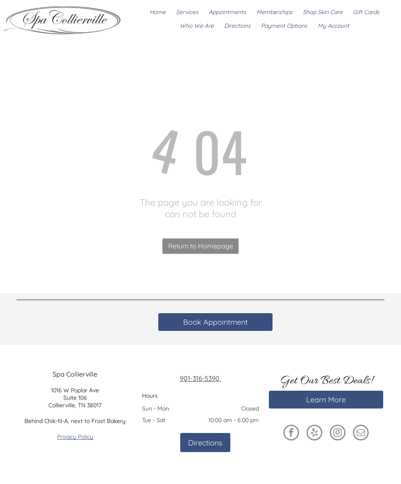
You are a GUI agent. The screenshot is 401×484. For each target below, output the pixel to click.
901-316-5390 (200, 378)
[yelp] (314, 434)
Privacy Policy (75, 436)
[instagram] (337, 434)
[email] (361, 434)
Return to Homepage (200, 246)
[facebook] (291, 434)
